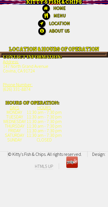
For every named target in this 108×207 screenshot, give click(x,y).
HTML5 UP (44, 166)
